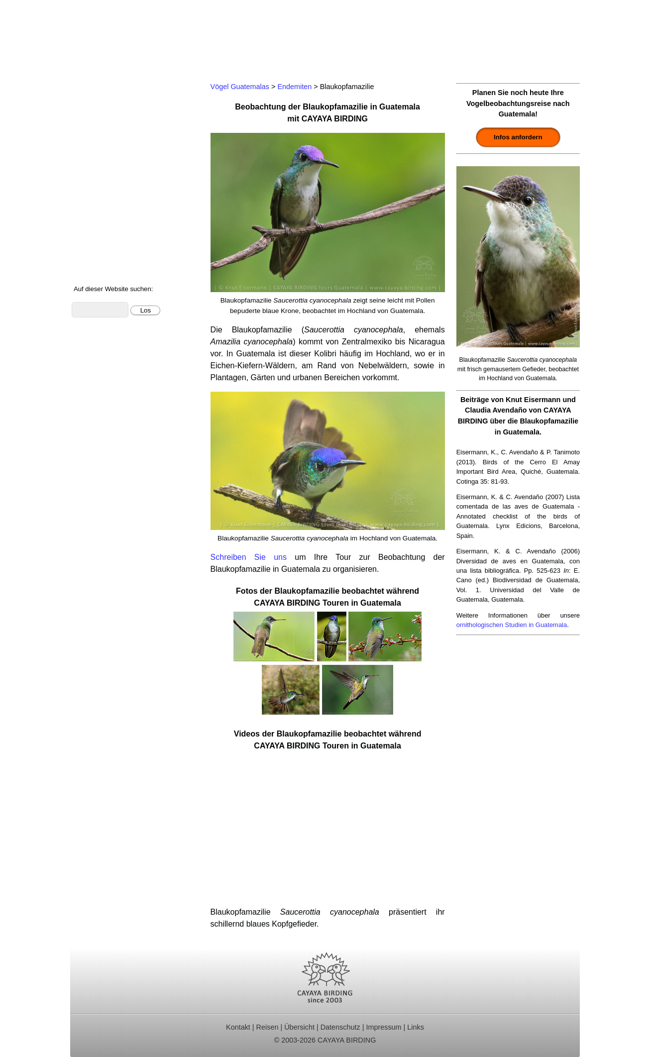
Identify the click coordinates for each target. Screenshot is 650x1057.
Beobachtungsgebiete (115, 138)
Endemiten (294, 87)
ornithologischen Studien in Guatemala (511, 625)
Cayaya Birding (120, 37)
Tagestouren (99, 111)
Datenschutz (340, 1027)
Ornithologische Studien (119, 165)
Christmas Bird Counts (117, 178)
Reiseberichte (101, 151)
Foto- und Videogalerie (117, 231)
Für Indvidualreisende (115, 124)
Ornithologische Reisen (118, 98)
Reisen (267, 1027)
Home (88, 85)
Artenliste (93, 218)
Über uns (93, 258)
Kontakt (90, 191)
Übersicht (299, 1027)
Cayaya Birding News (115, 271)
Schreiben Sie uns (249, 557)
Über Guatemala (106, 245)
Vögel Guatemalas (110, 205)
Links (415, 1027)
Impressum (383, 1027)
